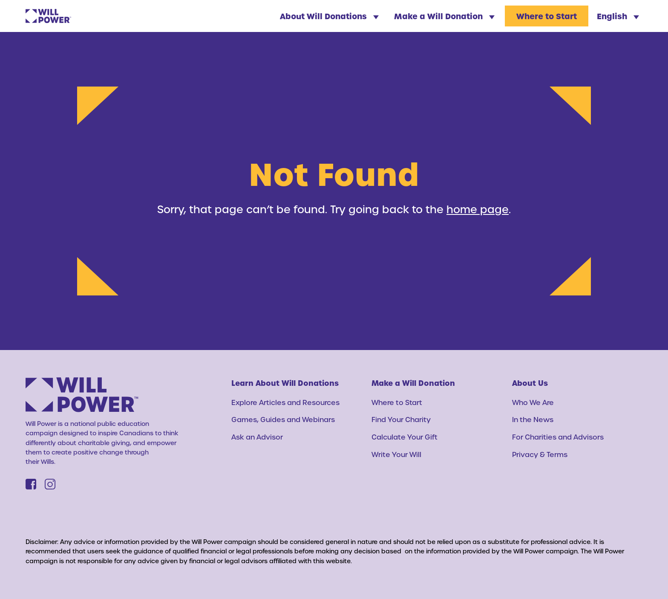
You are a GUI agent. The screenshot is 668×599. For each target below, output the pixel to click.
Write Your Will (396, 454)
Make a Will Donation (444, 16)
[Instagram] (50, 484)
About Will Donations (329, 16)
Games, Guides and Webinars (283, 419)
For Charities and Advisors (558, 437)
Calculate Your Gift (404, 437)
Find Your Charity (401, 419)
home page (477, 209)
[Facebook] (31, 484)
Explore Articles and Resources (285, 402)
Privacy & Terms (539, 454)
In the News (532, 419)
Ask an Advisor (257, 437)
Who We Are (533, 402)
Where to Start (546, 16)
